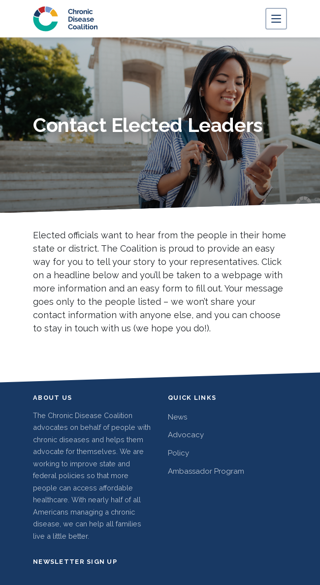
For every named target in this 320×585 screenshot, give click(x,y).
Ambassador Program (206, 471)
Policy (178, 453)
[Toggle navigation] (276, 19)
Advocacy (186, 434)
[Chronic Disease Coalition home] (65, 18)
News (177, 417)
